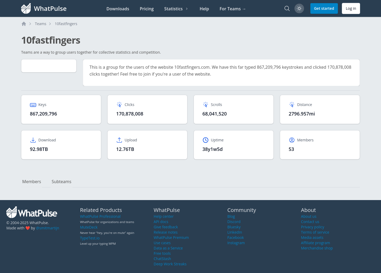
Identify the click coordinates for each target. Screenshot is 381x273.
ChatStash (162, 258)
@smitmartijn (47, 227)
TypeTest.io (89, 237)
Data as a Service (168, 248)
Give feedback (166, 226)
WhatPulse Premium (171, 237)
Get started (324, 8)
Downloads (117, 9)
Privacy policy (312, 226)
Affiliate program (315, 242)
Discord (234, 221)
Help (204, 9)
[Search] (287, 8)
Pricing (147, 9)
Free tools (162, 253)
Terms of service (315, 232)
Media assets (312, 237)
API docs (161, 221)
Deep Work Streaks (170, 263)
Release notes (166, 232)
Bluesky (234, 226)
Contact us (310, 221)
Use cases (162, 242)
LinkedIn (234, 232)
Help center (164, 216)
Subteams (61, 181)
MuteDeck (88, 227)
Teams (40, 23)
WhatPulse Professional (100, 216)
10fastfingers (66, 23)
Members (31, 181)
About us (308, 216)
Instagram (236, 242)
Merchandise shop (317, 248)
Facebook (235, 237)
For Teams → (233, 9)
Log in (351, 8)
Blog (231, 216)
